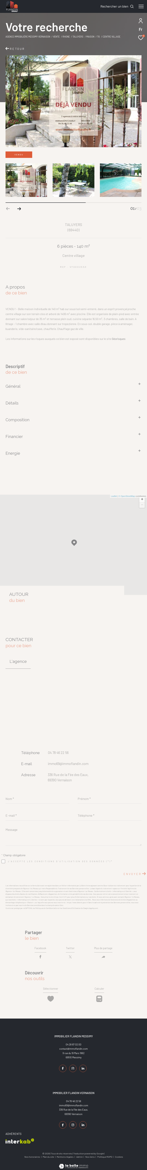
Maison (90, 36)
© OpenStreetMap (127, 496)
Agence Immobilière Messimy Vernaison (28, 36)
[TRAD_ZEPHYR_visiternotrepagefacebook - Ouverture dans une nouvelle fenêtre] (62, 1070)
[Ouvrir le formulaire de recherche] (117, 6)
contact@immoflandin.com (73, 1050)
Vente (56, 36)
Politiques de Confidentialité (46, 908)
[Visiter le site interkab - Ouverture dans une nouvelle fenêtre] (20, 1139)
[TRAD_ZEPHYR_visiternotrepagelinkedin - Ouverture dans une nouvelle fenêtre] (82, 1070)
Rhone (66, 36)
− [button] (142, 505)
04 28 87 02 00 (73, 1046)
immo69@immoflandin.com (68, 763)
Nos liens (90, 1155)
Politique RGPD (104, 1155)
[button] (19, 209)
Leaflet (114, 496)
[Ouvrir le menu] (141, 6)
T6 (98, 36)
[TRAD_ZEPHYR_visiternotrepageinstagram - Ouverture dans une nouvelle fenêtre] (72, 1070)
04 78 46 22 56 (58, 752)
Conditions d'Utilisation (72, 908)
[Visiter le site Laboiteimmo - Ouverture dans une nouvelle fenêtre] (73, 1162)
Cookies (119, 1155)
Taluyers (77, 36)
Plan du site (48, 1155)
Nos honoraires (32, 1155)
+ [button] (142, 499)
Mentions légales (65, 1155)
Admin (79, 1155)
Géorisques (118, 338)
